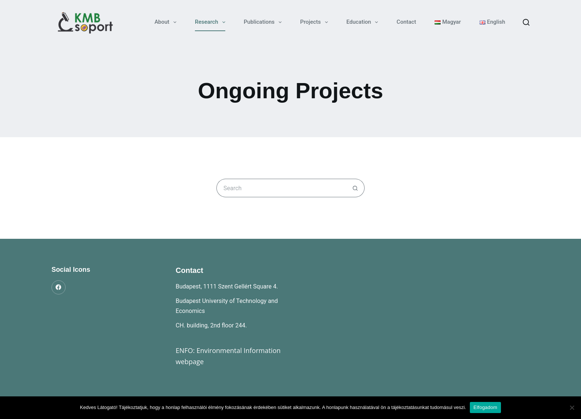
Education (363, 22)
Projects (315, 22)
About (167, 22)
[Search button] (355, 188)
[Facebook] (59, 287)
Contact (406, 22)
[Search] (526, 22)
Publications (264, 22)
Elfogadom (485, 407)
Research (211, 22)
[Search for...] (281, 188)
